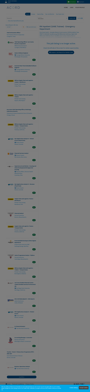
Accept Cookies (84, 387)
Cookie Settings (73, 387)
